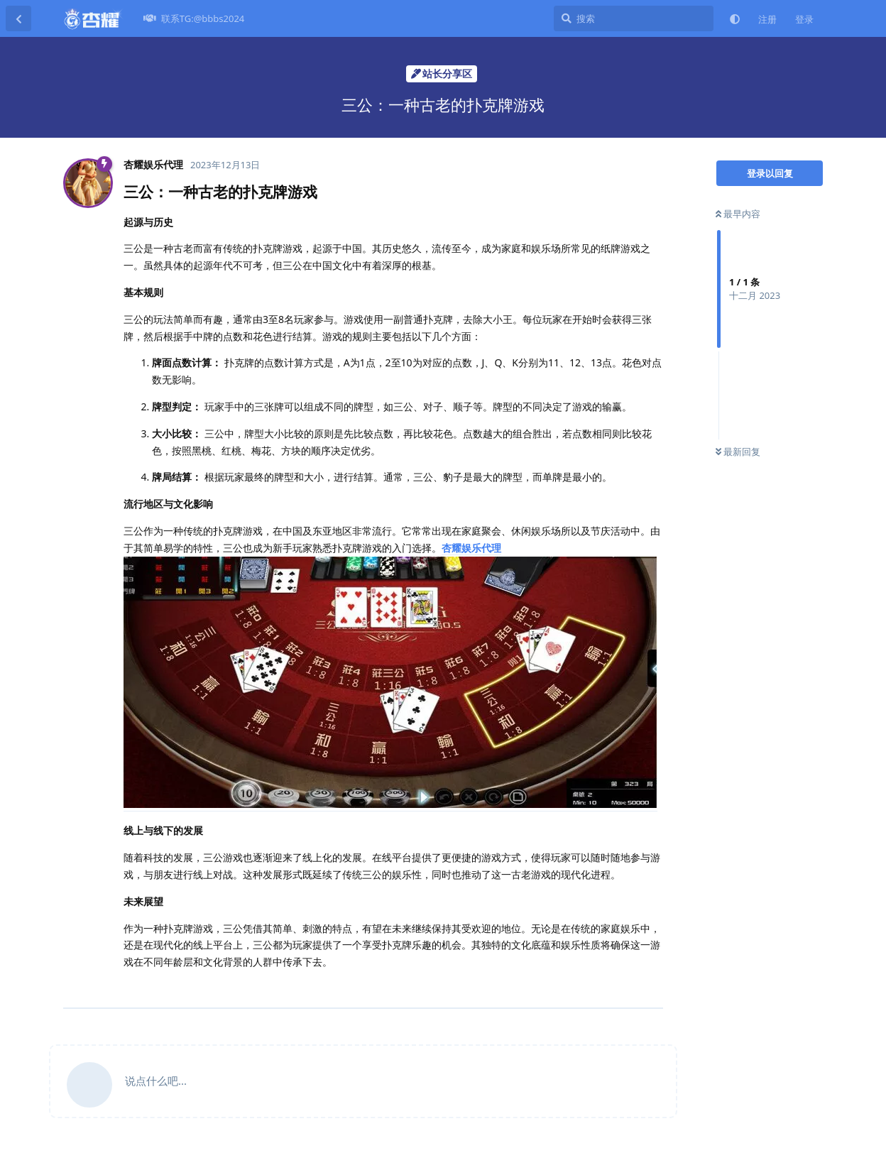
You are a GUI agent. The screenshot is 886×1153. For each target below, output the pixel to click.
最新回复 (738, 451)
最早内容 (738, 213)
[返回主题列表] (18, 18)
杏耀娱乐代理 (471, 547)
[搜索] (633, 18)
